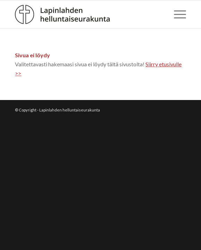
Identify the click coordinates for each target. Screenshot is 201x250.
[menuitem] (176, 14)
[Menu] (176, 14)
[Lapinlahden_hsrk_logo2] (83, 14)
